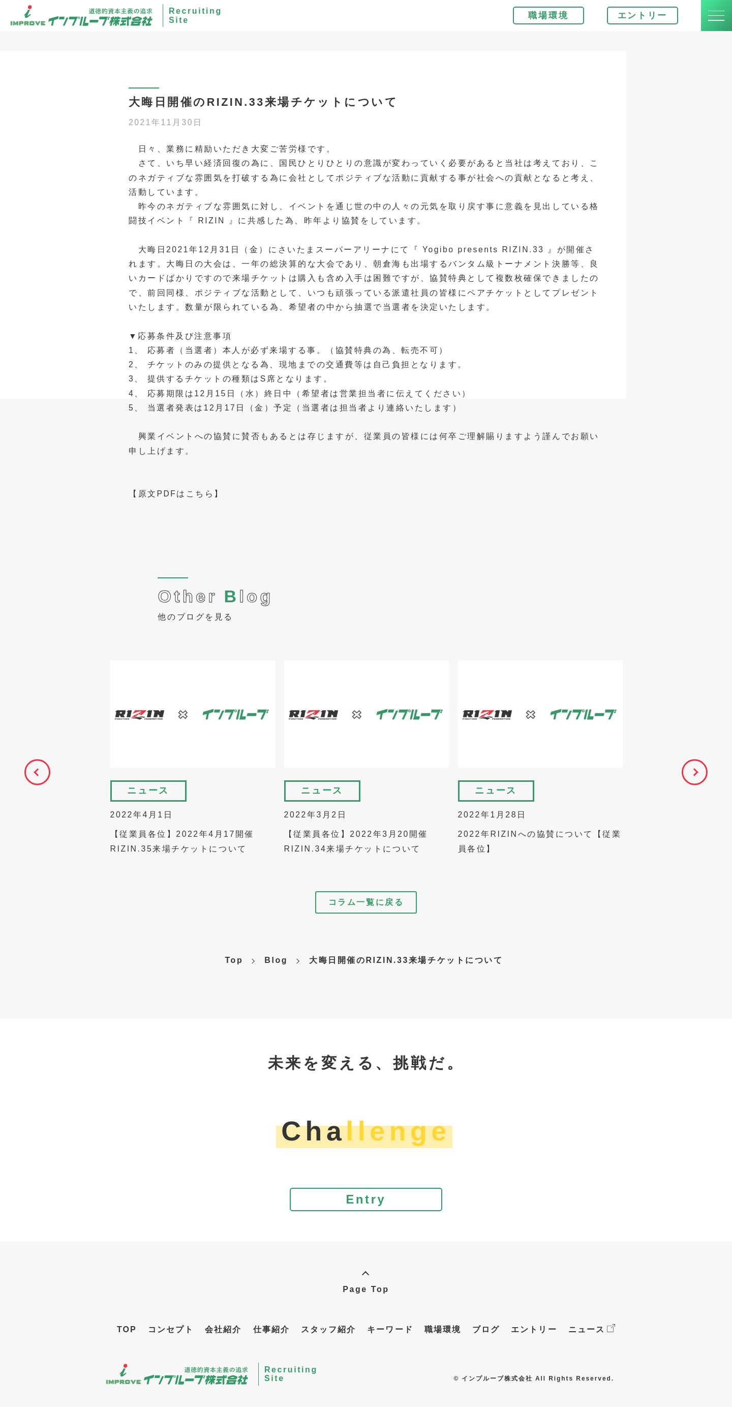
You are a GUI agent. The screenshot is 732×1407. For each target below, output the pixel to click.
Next (702, 783)
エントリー (636, 18)
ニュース (591, 1340)
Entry (366, 1208)
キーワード (390, 1340)
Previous (30, 783)
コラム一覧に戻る (366, 909)
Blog (276, 967)
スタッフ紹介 (328, 1340)
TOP (127, 1340)
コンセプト (171, 1340)
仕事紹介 (271, 1340)
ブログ (486, 1340)
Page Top (366, 1301)
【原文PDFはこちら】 (176, 501)
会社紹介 (223, 1340)
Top (234, 967)
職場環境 (542, 18)
